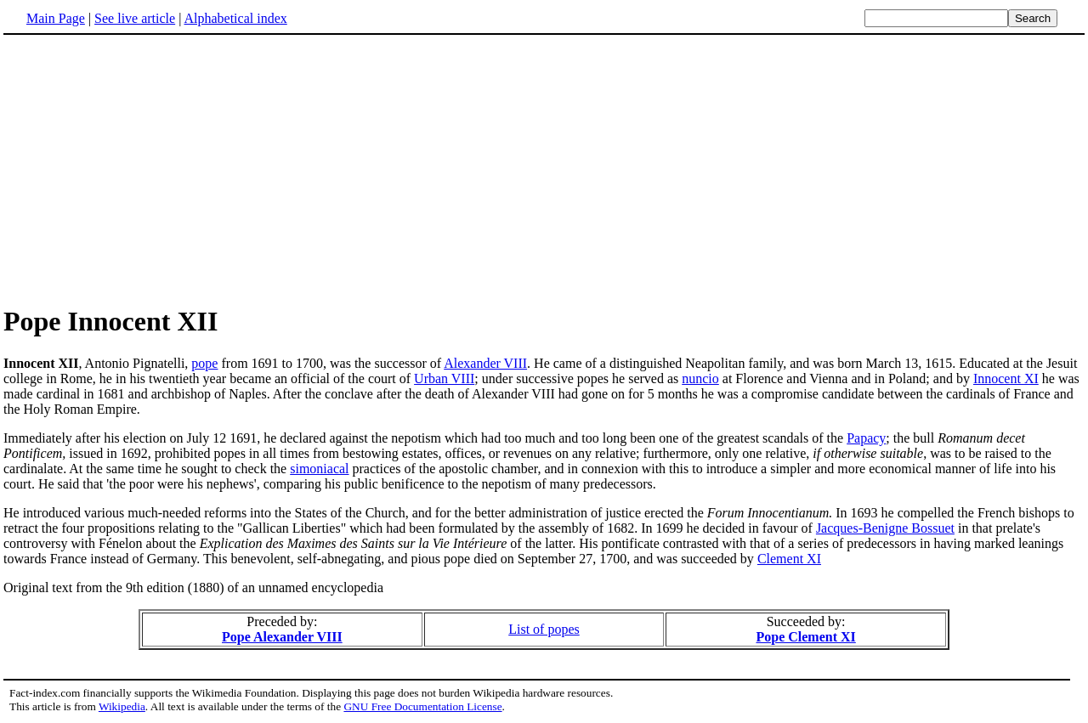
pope (204, 363)
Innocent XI (1006, 378)
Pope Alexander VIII (282, 637)
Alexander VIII (485, 363)
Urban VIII (444, 378)
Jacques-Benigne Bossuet (885, 528)
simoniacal (319, 468)
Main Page (55, 18)
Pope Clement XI (805, 637)
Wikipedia (122, 706)
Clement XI (789, 558)
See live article (134, 18)
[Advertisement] (146, 169)
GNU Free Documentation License (422, 706)
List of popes (544, 629)
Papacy (866, 438)
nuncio (700, 378)
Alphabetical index (235, 18)
